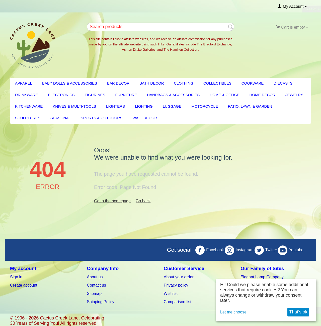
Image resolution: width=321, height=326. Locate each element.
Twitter (265, 250)
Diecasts (283, 83)
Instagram (239, 250)
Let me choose (233, 312)
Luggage (172, 106)
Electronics (61, 95)
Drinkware (26, 95)
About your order (179, 277)
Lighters (115, 106)
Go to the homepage (112, 201)
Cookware (253, 83)
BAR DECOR (118, 83)
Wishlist (171, 293)
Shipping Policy (100, 302)
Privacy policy (176, 285)
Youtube (290, 250)
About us (95, 277)
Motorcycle (204, 106)
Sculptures (27, 118)
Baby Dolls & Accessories (69, 83)
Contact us (96, 285)
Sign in (16, 277)
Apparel (23, 83)
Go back (143, 201)
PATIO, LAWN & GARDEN (250, 106)
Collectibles (217, 83)
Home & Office (224, 95)
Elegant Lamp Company (262, 277)
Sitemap (94, 293)
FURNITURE (126, 95)
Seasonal (60, 118)
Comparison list (177, 302)
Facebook (209, 250)
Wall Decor (144, 118)
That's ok (298, 311)
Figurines (95, 95)
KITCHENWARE (29, 106)
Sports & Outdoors (101, 118)
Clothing (184, 83)
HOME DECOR (262, 95)
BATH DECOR (151, 83)
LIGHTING (144, 106)
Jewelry (294, 95)
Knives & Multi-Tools (74, 106)
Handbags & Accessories (173, 95)
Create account (23, 285)
